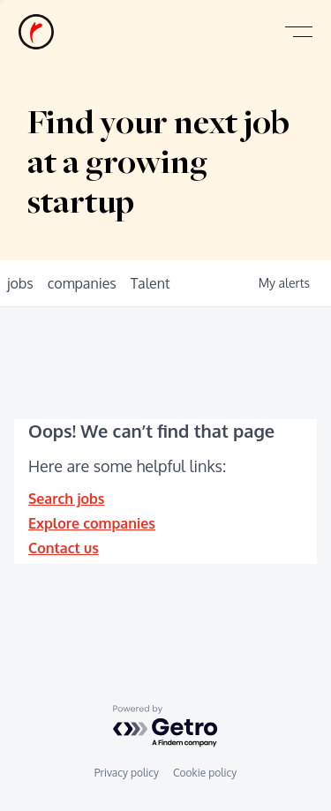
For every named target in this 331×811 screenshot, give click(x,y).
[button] (298, 32)
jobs (20, 283)
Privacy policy (126, 772)
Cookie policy (205, 772)
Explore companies (91, 523)
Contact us (63, 548)
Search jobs (66, 498)
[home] (36, 31)
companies (82, 283)
